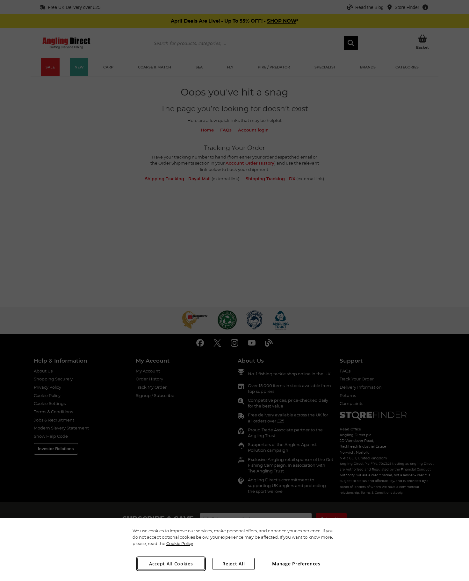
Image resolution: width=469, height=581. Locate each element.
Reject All (233, 564)
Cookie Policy (179, 543)
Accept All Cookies (171, 564)
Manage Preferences (296, 564)
